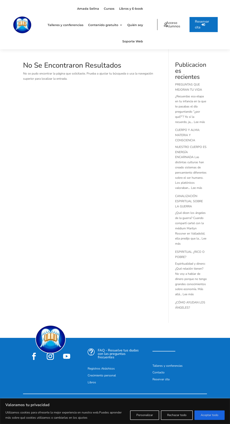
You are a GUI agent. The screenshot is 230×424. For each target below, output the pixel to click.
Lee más (199, 122)
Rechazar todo (176, 415)
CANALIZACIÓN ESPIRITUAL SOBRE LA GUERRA (189, 201)
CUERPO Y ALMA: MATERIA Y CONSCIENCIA (187, 135)
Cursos (109, 9)
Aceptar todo (209, 415)
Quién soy (135, 25)
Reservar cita (202, 24)
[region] (115, 411)
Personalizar (144, 415)
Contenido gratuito (103, 25)
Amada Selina (88, 9)
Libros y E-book (131, 9)
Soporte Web (132, 41)
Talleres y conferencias (65, 25)
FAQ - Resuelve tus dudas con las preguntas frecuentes (118, 354)
